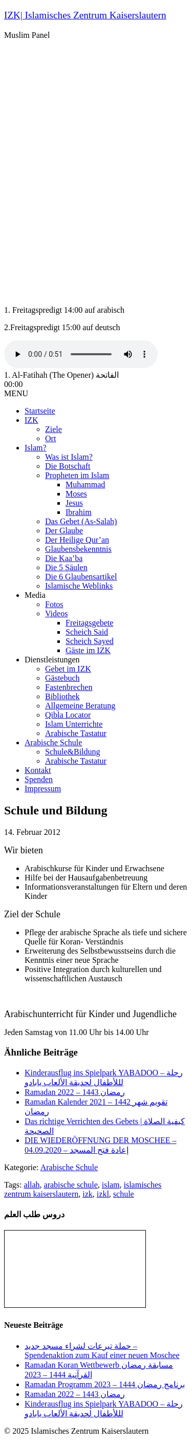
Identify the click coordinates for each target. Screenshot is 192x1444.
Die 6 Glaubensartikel (81, 576)
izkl (103, 1194)
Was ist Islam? (69, 456)
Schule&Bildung (72, 751)
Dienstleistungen (52, 659)
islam (111, 1184)
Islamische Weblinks (79, 585)
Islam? (36, 447)
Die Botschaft (67, 466)
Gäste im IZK (88, 650)
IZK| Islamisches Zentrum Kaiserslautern (85, 15)
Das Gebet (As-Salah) (81, 521)
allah (31, 1184)
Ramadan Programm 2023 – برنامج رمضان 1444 (105, 1384)
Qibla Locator (68, 714)
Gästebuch (62, 678)
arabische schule (71, 1184)
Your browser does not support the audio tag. (81, 354)
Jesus (74, 503)
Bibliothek (62, 696)
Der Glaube (64, 530)
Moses (76, 493)
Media (35, 595)
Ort (50, 438)
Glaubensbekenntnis (78, 549)
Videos (56, 613)
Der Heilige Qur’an (77, 539)
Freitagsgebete (89, 622)
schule (123, 1194)
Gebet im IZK (68, 668)
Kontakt (38, 770)
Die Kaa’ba (63, 558)
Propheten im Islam (77, 475)
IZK (31, 420)
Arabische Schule (53, 742)
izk (87, 1194)
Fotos (54, 604)
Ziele (53, 429)
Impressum (43, 788)
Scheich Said (87, 632)
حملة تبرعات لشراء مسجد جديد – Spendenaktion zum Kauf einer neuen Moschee (102, 1351)
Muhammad (85, 484)
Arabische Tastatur (75, 733)
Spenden (39, 779)
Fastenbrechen (68, 687)
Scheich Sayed (90, 641)
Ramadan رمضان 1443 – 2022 (75, 1092)
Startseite (40, 410)
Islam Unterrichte (73, 724)
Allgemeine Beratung (80, 705)
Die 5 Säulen (66, 567)
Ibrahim (79, 512)
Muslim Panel (27, 35)
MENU (16, 393)
